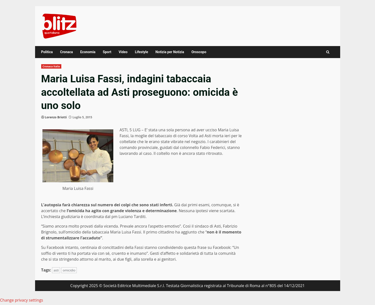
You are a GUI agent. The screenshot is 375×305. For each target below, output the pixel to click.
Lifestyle (141, 52)
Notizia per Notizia (169, 52)
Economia (87, 52)
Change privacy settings (21, 300)
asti (56, 270)
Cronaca (66, 52)
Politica (47, 52)
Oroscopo (198, 52)
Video (123, 52)
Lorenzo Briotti (56, 117)
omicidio (69, 270)
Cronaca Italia (51, 66)
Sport (107, 52)
